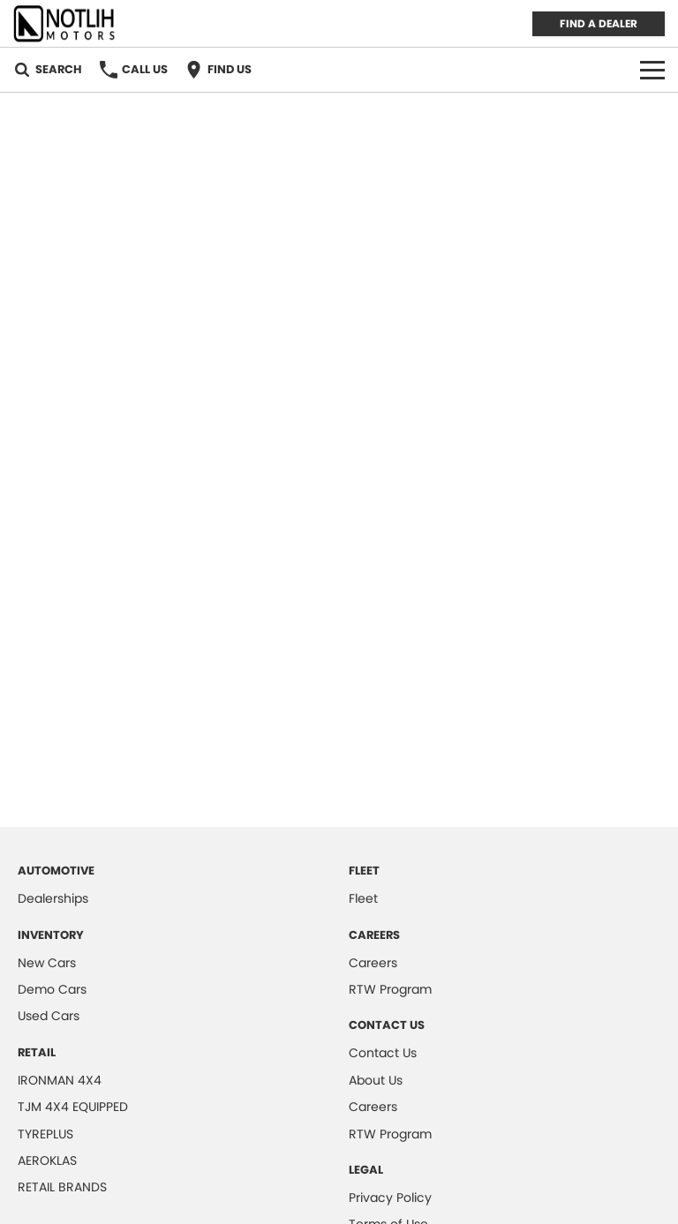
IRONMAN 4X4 (60, 1080)
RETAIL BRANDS (62, 1187)
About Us (376, 1080)
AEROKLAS (47, 1160)
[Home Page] (64, 23)
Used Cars (48, 1016)
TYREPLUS (45, 1134)
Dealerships (53, 898)
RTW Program (390, 989)
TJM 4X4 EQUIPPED (73, 1106)
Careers (373, 963)
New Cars (47, 963)
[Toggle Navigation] (652, 70)
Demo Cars (52, 989)
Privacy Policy (390, 1197)
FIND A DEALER (598, 23)
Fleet (363, 898)
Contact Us (383, 1053)
